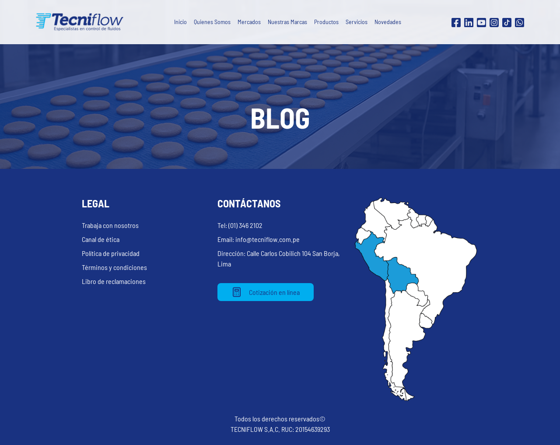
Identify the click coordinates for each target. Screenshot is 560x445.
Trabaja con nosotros (110, 225)
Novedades (387, 21)
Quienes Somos (212, 21)
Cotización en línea (265, 292)
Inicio (180, 21)
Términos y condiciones (114, 267)
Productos (326, 21)
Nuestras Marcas (287, 21)
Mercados (249, 21)
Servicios (357, 21)
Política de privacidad (111, 253)
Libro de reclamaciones (114, 281)
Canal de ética (100, 239)
